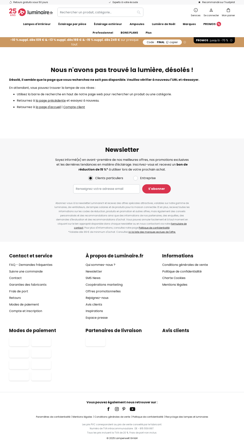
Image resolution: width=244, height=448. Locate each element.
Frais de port (18, 291)
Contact (15, 278)
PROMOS (212, 24)
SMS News (93, 278)
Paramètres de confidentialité (53, 416)
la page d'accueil (48, 107)
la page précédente (51, 100)
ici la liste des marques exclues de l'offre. (152, 232)
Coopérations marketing (104, 284)
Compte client (74, 107)
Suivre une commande (26, 271)
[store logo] (31, 12)
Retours (15, 298)
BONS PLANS (129, 33)
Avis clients (94, 304)
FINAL (162, 42)
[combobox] (100, 12)
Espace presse (97, 317)
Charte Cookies (173, 278)
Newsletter (94, 271)
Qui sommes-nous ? (100, 265)
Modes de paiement (24, 304)
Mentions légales (174, 284)
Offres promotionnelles (103, 291)
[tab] (45, 286)
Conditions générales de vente (185, 265)
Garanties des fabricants (28, 284)
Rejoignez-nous (97, 298)
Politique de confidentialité (154, 227)
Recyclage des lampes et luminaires (186, 416)
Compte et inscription (25, 311)
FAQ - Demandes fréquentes (30, 265)
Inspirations (94, 311)
